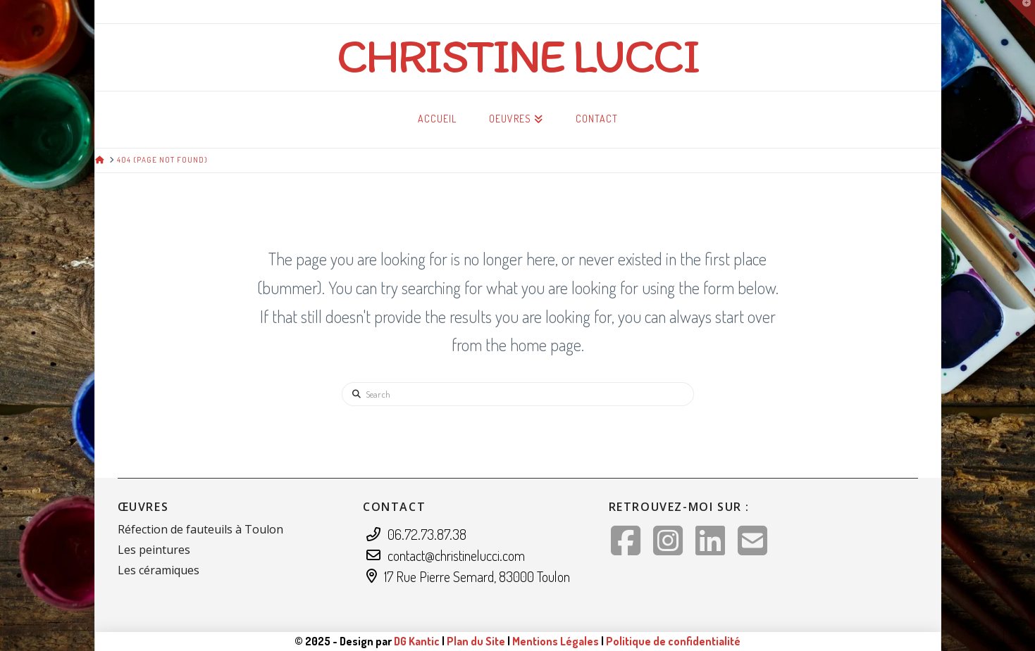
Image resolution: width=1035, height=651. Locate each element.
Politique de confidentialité (673, 641)
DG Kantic (417, 641)
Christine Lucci (518, 55)
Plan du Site (476, 641)
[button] (1021, 13)
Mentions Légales (556, 641)
